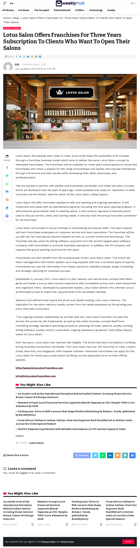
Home (7, 17)
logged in (25, 473)
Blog (16, 17)
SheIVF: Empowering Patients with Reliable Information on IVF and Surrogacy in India (72, 429)
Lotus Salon (36, 443)
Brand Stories (12, 28)
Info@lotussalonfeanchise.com (36, 376)
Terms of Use (68, 541)
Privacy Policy (49, 541)
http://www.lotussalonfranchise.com (40, 367)
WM (17, 64)
